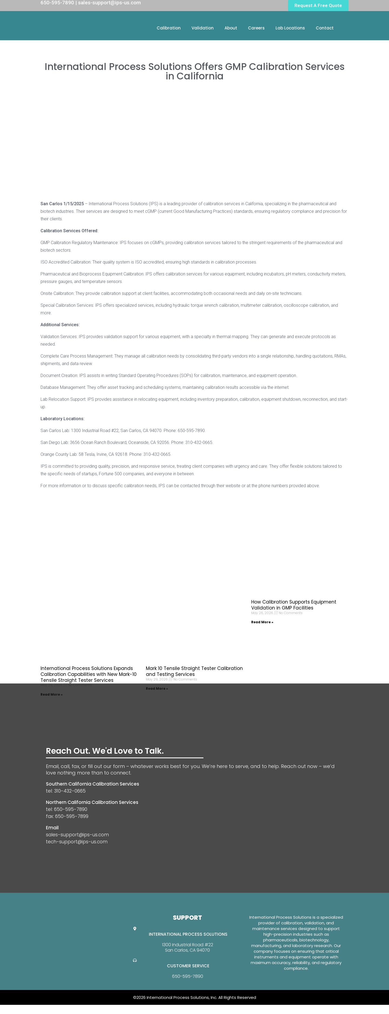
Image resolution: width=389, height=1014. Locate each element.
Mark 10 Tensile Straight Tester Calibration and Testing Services (194, 671)
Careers (256, 28)
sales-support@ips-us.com (77, 834)
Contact (325, 28)
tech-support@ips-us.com (77, 841)
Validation (203, 28)
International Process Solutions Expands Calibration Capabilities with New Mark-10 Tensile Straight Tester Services (89, 674)
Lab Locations (290, 28)
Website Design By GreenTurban (37, 1008)
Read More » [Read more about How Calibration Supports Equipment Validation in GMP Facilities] (262, 622)
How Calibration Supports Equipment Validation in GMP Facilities (293, 605)
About (230, 28)
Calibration (169, 28)
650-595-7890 (187, 976)
